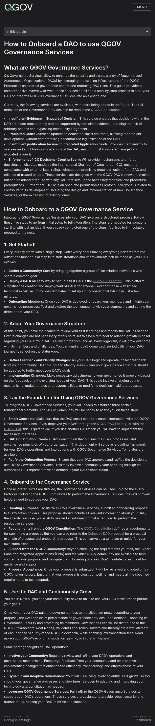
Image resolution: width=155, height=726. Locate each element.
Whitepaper (101, 638)
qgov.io (71, 638)
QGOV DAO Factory (107, 281)
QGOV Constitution (105, 110)
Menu (142, 7)
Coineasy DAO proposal (106, 534)
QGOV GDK (12, 429)
